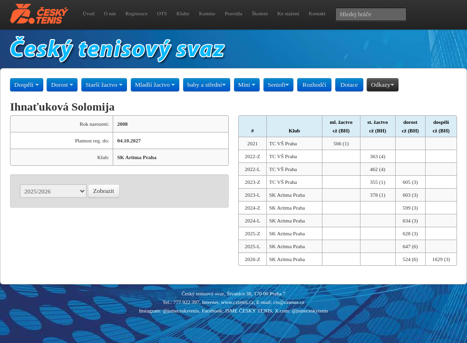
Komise (207, 13)
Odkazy (382, 84)
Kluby (183, 13)
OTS (162, 13)
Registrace (136, 13)
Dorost (62, 84)
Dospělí (26, 84)
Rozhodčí (314, 84)
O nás (110, 13)
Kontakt (317, 13)
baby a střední (206, 84)
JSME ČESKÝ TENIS (248, 310)
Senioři (279, 84)
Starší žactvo (104, 84)
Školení (260, 13)
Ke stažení (288, 13)
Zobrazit (103, 190)
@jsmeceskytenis (181, 310)
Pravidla (234, 13)
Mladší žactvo (155, 84)
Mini (247, 84)
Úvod (88, 13)
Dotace (349, 84)
